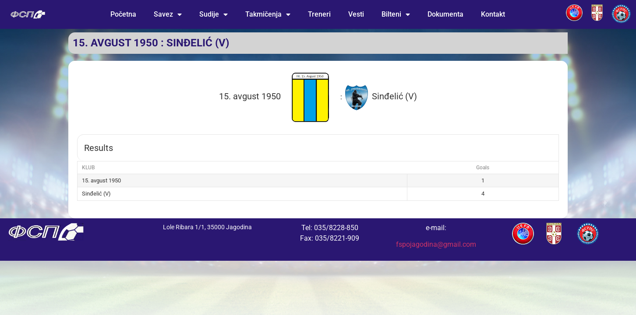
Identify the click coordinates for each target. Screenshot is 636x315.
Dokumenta (445, 14)
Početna (123, 14)
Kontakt (493, 14)
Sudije (213, 14)
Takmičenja (267, 14)
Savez (168, 14)
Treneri (319, 14)
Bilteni (396, 14)
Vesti (356, 14)
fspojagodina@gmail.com (436, 244)
